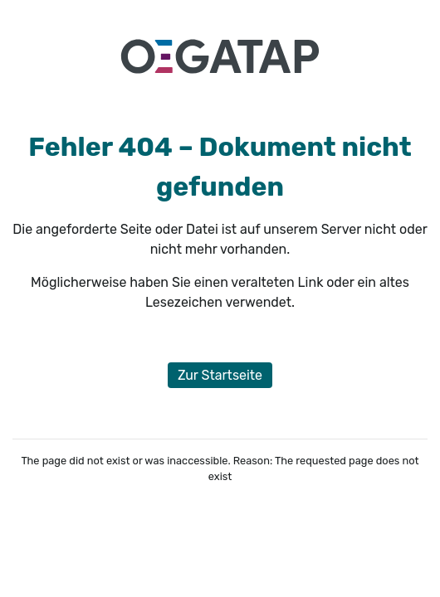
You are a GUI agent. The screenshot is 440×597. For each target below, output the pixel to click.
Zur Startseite (220, 375)
